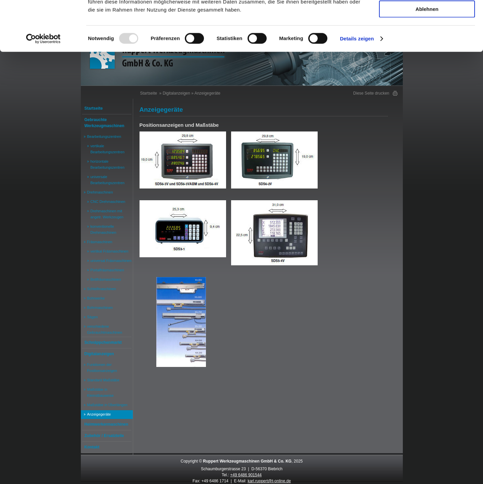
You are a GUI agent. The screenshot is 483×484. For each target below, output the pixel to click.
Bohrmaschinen (100, 308)
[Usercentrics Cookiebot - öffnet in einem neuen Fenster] (43, 85)
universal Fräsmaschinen (111, 261)
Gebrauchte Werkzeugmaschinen (104, 122)
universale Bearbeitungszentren (108, 180)
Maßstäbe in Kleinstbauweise (100, 392)
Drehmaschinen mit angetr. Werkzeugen (107, 214)
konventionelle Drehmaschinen (103, 229)
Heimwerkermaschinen (106, 424)
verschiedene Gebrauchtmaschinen (104, 329)
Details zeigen (357, 85)
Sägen (92, 317)
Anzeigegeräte (99, 414)
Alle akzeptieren (427, 16)
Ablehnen (427, 56)
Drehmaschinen (100, 192)
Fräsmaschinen (99, 242)
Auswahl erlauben (427, 36)
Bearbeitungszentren (104, 137)
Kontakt (92, 447)
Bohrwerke (96, 298)
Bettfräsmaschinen (106, 279)
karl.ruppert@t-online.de (269, 481)
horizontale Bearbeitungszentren (108, 164)
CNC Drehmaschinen (108, 202)
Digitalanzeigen (99, 354)
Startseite (94, 108)
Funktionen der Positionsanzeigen (102, 368)
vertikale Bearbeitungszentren (108, 149)
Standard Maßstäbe (103, 380)
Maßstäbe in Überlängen (107, 405)
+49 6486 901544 (246, 475)
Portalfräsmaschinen (107, 270)
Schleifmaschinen (101, 289)
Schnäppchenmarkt (103, 342)
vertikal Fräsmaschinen (109, 251)
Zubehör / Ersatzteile (104, 435)
